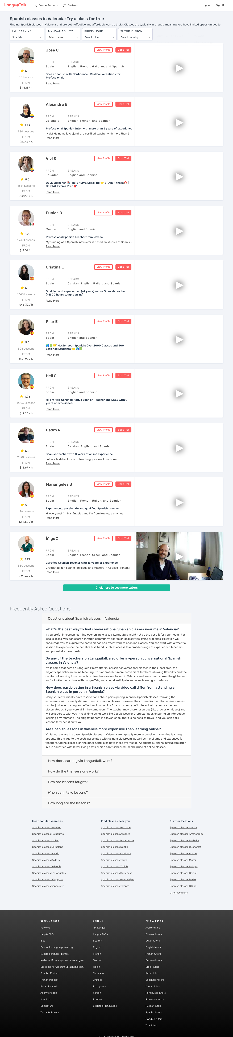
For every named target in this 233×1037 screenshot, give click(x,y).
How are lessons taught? (68, 782)
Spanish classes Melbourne (48, 833)
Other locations (179, 892)
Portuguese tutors (155, 992)
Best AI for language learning (56, 947)
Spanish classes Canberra (116, 853)
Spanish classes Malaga (183, 866)
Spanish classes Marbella (184, 840)
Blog (42, 940)
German (97, 960)
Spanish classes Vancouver (48, 886)
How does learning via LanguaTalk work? (80, 761)
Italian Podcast (48, 986)
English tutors (153, 947)
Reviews (45, 927)
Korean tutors (153, 986)
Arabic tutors (152, 927)
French (97, 953)
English (97, 947)
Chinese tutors (153, 934)
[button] (53, 83)
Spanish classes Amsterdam (186, 833)
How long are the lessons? (69, 803)
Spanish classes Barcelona (47, 846)
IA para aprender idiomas (54, 953)
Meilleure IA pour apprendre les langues (62, 960)
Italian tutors (152, 973)
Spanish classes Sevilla (183, 827)
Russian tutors (153, 1005)
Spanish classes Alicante (115, 833)
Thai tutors (151, 1025)
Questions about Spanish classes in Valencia (83, 618)
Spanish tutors (153, 1012)
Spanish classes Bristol (183, 873)
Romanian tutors (154, 999)
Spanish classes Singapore (47, 879)
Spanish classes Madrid (45, 853)
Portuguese (99, 986)
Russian (97, 999)
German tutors (153, 960)
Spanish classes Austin (183, 853)
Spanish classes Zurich (114, 866)
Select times (55, 37)
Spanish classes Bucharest (185, 846)
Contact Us (46, 1005)
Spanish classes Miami (183, 860)
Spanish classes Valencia (46, 866)
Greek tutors (152, 966)
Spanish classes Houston (46, 827)
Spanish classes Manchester (117, 840)
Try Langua (99, 927)
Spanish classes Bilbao (183, 886)
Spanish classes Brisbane (116, 827)
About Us (45, 999)
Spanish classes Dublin (114, 846)
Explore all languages (105, 1005)
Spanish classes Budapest (116, 873)
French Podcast (49, 979)
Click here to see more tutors (116, 587)
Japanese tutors (154, 979)
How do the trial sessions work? (73, 771)
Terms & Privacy (49, 1012)
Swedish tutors (153, 1019)
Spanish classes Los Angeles (49, 873)
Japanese (98, 973)
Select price (92, 37)
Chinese (97, 979)
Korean (97, 992)
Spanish (97, 940)
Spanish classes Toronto (115, 886)
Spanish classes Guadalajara (117, 879)
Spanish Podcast (49, 973)
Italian (96, 966)
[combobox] (27, 37)
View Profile (103, 49)
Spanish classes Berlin (183, 879)
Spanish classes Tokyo (114, 860)
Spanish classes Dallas (45, 840)
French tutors (153, 953)
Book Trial (123, 49)
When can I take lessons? (68, 792)
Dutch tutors (152, 940)
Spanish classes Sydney (46, 860)
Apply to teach (48, 992)
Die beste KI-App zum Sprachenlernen (62, 966)
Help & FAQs (47, 934)
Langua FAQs (100, 934)
